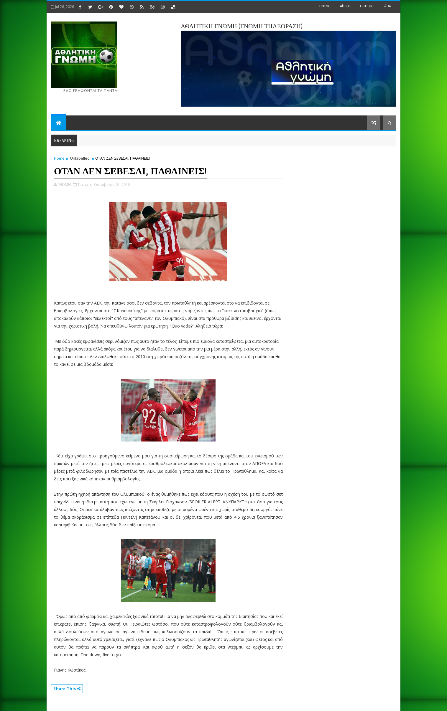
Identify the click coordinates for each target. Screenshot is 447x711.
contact (367, 6)
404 (387, 6)
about (345, 6)
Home (325, 6)
